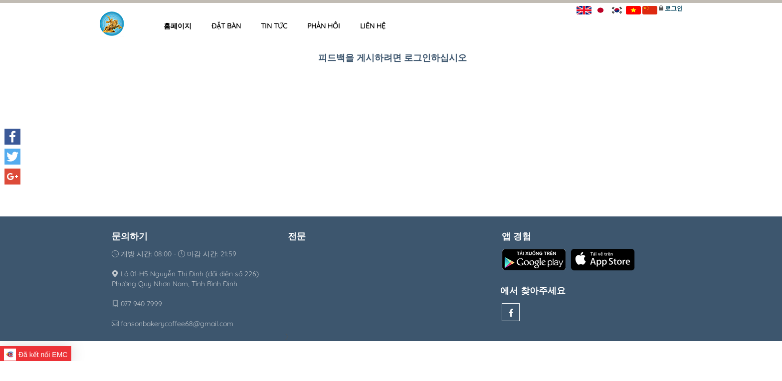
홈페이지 (178, 25)
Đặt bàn (226, 25)
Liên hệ (373, 25)
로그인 (674, 8)
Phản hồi (323, 25)
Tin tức (274, 25)
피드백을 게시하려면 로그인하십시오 (392, 57)
